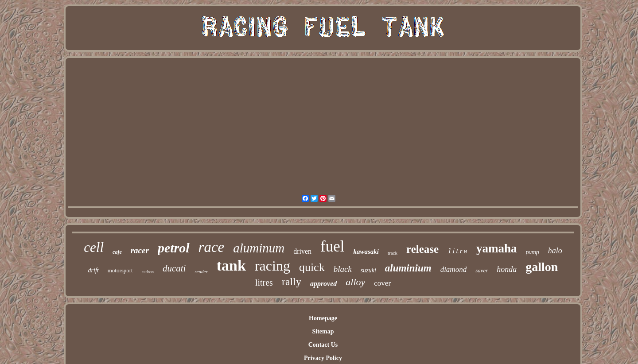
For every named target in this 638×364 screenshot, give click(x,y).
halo (555, 250)
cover (382, 283)
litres (264, 282)
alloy (355, 281)
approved (323, 283)
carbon (148, 271)
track (392, 253)
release (422, 249)
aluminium (408, 268)
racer (140, 250)
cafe (117, 252)
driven (302, 251)
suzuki (368, 270)
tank (231, 265)
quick (312, 267)
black (343, 269)
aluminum (258, 248)
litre (457, 252)
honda (507, 269)
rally (291, 281)
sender (201, 271)
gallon (541, 267)
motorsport (120, 270)
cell (94, 247)
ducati (174, 268)
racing (272, 266)
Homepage (323, 318)
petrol (174, 247)
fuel (332, 246)
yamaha (496, 248)
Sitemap (323, 331)
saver (481, 270)
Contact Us (323, 344)
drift (93, 270)
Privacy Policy (323, 358)
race (211, 247)
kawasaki (366, 251)
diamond (453, 269)
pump (532, 252)
